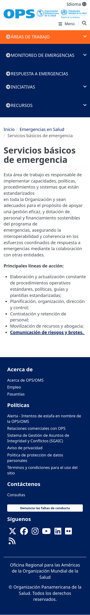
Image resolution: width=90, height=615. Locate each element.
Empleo (14, 387)
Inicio (9, 129)
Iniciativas (23, 87)
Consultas (16, 494)
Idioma (76, 4)
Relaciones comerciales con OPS (36, 428)
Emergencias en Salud (42, 129)
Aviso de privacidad (24, 447)
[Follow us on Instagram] (35, 532)
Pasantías (16, 394)
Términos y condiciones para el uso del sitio (42, 470)
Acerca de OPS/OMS (25, 380)
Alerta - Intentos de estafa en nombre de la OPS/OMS (44, 418)
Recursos (22, 105)
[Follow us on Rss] (12, 542)
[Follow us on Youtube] (46, 532)
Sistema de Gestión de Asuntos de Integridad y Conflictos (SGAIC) (38, 438)
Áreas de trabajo (30, 37)
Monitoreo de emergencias (42, 55)
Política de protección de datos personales (35, 457)
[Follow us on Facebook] (24, 532)
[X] (12, 532)
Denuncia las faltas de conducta (45, 508)
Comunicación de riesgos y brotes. (47, 332)
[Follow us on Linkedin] (57, 532)
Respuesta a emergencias (39, 74)
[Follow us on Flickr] (68, 532)
